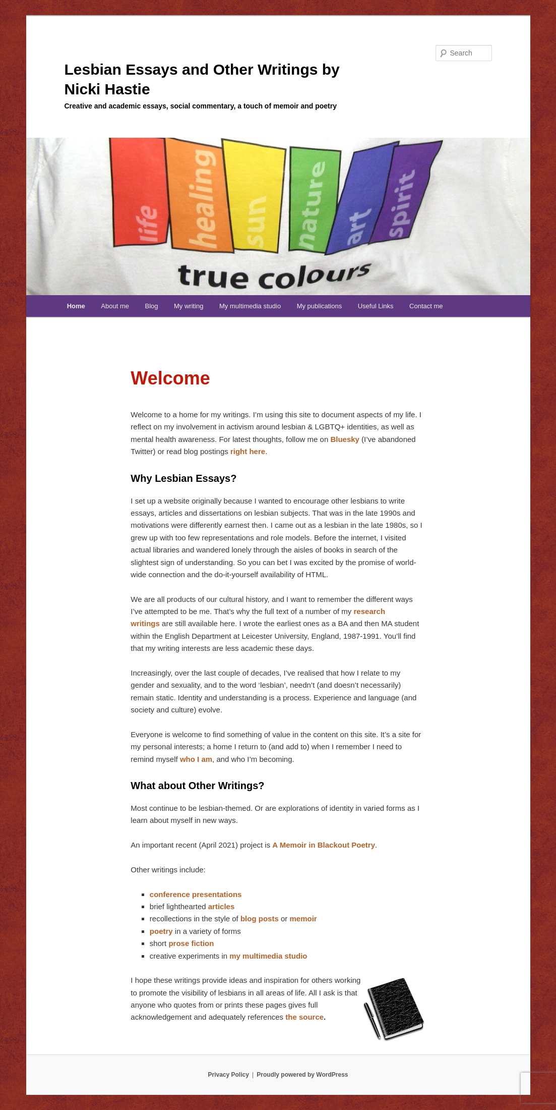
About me (115, 306)
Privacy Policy (228, 1074)
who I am (196, 759)
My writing (189, 306)
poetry (161, 931)
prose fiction (191, 943)
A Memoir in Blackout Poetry (323, 845)
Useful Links (376, 306)
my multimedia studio (268, 956)
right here (247, 451)
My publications (319, 306)
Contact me (426, 306)
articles (221, 906)
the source (304, 1017)
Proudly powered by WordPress (302, 1074)
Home (76, 306)
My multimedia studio (250, 306)
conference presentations (196, 894)
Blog (151, 306)
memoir (303, 918)
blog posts (259, 918)
